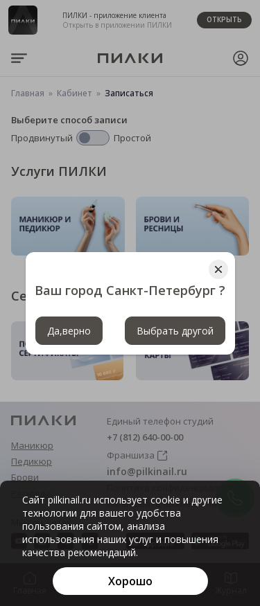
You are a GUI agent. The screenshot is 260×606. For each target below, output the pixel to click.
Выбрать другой (175, 330)
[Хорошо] (130, 581)
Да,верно (69, 330)
